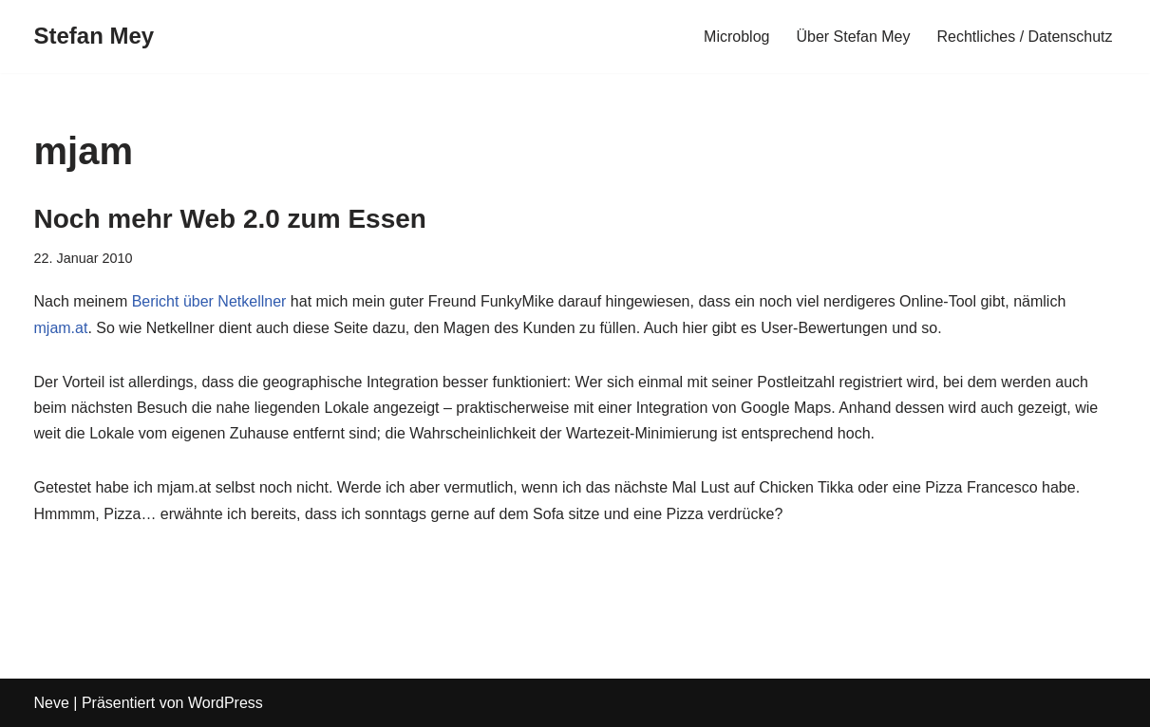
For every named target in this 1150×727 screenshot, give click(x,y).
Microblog (736, 36)
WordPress (225, 703)
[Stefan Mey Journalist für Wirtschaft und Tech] (94, 36)
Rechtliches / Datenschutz (1025, 36)
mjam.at (61, 328)
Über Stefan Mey (853, 36)
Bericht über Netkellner (209, 301)
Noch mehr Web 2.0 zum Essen (230, 218)
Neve (51, 703)
